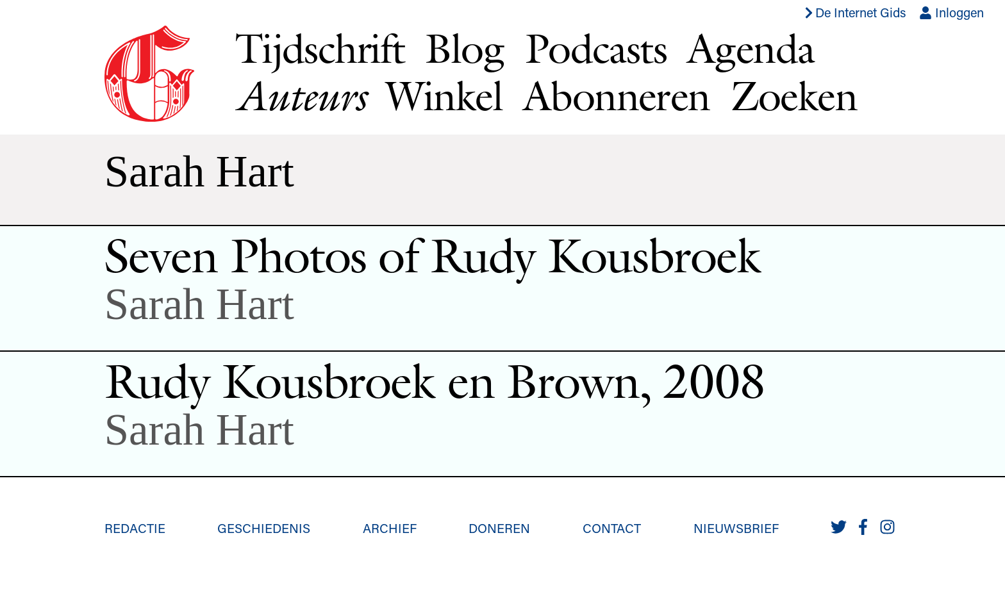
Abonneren (616, 95)
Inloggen (951, 12)
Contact (612, 528)
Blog (464, 48)
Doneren (499, 528)
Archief (390, 528)
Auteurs (300, 96)
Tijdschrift (319, 48)
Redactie (134, 528)
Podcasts (596, 48)
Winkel (444, 95)
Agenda (750, 48)
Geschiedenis (263, 528)
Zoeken (794, 95)
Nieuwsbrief (736, 528)
